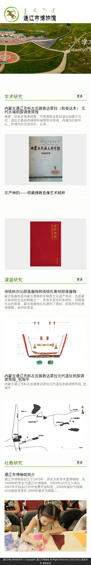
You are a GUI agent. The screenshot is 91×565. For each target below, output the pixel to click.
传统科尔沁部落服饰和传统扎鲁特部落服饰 (45, 299)
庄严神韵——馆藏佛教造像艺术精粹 (45, 193)
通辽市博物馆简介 (45, 482)
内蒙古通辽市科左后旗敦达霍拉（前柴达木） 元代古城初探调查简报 (45, 116)
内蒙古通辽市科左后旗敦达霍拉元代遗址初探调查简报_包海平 (45, 382)
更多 (80, 96)
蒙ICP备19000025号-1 (14, 559)
